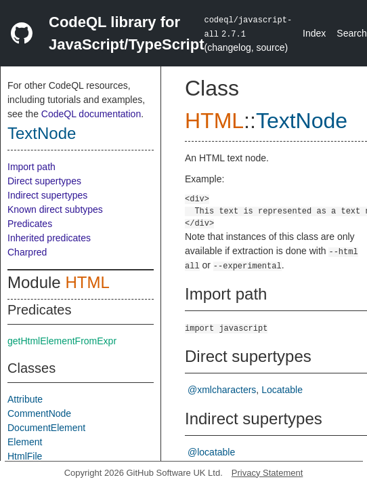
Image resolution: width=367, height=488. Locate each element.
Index (314, 33)
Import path (31, 166)
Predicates (29, 223)
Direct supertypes (44, 181)
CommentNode (39, 413)
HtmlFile (24, 456)
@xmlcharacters (222, 389)
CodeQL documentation (91, 113)
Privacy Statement (267, 473)
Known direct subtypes (55, 209)
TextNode (41, 133)
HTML (87, 282)
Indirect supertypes (47, 195)
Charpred (27, 252)
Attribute (25, 399)
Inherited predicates (49, 237)
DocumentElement (46, 427)
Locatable (282, 389)
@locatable (211, 452)
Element (24, 441)
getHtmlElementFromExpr (61, 341)
